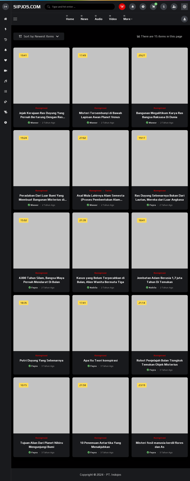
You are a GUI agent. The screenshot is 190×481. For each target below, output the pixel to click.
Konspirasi (41, 108)
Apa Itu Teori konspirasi (100, 360)
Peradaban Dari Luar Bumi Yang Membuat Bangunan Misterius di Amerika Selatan (41, 199)
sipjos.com (27, 6)
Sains (108, 190)
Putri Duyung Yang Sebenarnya (41, 360)
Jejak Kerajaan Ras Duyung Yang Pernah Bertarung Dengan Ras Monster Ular (41, 117)
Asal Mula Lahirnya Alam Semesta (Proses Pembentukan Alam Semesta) (100, 199)
